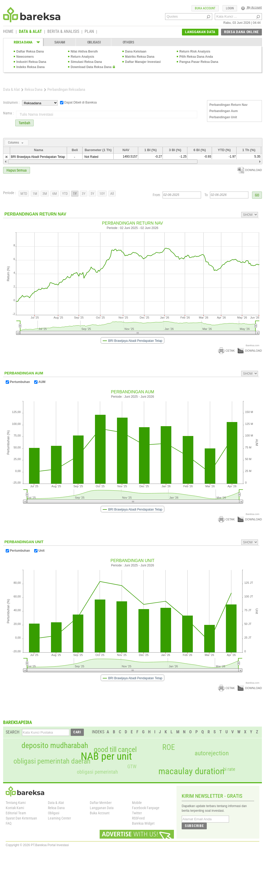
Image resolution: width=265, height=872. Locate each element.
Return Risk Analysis (194, 51)
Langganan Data (102, 808)
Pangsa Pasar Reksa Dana (198, 62)
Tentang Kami (16, 803)
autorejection (212, 753)
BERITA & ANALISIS (63, 32)
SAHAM (59, 42)
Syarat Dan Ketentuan (21, 818)
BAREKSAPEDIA (17, 722)
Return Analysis (82, 56)
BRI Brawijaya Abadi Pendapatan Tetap (38, 157)
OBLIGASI (94, 42)
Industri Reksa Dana (31, 62)
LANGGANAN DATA (200, 32)
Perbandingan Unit (223, 117)
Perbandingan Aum (223, 111)
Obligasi (53, 813)
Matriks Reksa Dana (139, 56)
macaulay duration (191, 771)
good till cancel (115, 749)
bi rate (229, 769)
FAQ (8, 823)
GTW (131, 766)
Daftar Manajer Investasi (143, 62)
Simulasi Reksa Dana (86, 62)
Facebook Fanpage (145, 808)
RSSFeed (138, 818)
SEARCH (12, 732)
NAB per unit (106, 756)
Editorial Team (16, 813)
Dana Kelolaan (135, 51)
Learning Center (59, 818)
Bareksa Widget (143, 823)
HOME (8, 32)
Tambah (24, 123)
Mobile (137, 803)
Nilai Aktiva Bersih (84, 51)
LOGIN (230, 8)
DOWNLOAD (250, 170)
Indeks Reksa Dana (30, 67)
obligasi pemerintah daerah (52, 761)
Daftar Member (101, 803)
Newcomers (25, 56)
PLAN (89, 32)
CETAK (226, 350)
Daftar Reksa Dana (30, 51)
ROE (168, 747)
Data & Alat (11, 89)
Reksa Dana (33, 89)
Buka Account (99, 813)
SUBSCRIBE (194, 826)
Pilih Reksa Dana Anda (196, 56)
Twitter (137, 813)
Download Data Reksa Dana (91, 67)
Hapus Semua (16, 170)
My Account (251, 7)
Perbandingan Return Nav (228, 105)
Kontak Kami (15, 808)
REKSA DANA (23, 42)
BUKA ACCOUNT (205, 8)
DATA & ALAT (30, 32)
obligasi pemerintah (97, 771)
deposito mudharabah (54, 745)
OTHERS (128, 42)
